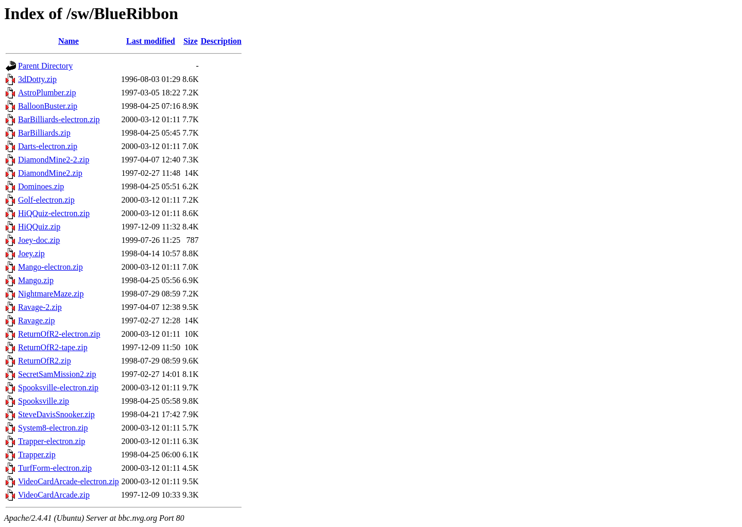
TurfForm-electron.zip (55, 468)
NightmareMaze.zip (51, 293)
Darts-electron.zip (47, 146)
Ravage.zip (36, 320)
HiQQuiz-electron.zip (54, 213)
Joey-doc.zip (39, 240)
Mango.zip (36, 280)
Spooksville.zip (43, 401)
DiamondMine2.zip (50, 173)
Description (221, 41)
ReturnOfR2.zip (44, 360)
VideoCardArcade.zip (54, 494)
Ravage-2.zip (40, 307)
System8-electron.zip (53, 427)
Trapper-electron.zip (51, 441)
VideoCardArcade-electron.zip (68, 481)
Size (190, 41)
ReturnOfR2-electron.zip (59, 334)
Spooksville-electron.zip (58, 387)
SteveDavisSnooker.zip (56, 414)
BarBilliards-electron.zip (59, 119)
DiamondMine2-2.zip (53, 159)
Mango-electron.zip (50, 266)
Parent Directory (45, 65)
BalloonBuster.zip (47, 106)
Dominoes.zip (41, 186)
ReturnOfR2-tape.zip (53, 347)
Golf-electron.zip (46, 199)
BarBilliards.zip (44, 132)
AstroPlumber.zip (47, 92)
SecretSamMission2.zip (57, 374)
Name (68, 41)
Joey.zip (31, 253)
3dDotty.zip (37, 79)
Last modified (150, 41)
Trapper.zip (37, 454)
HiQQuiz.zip (39, 226)
